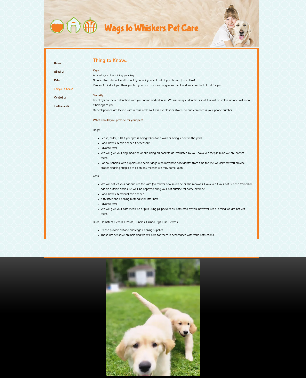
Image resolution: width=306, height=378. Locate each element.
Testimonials (61, 106)
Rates (57, 80)
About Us (59, 72)
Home (57, 63)
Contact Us (60, 97)
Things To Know (63, 89)
